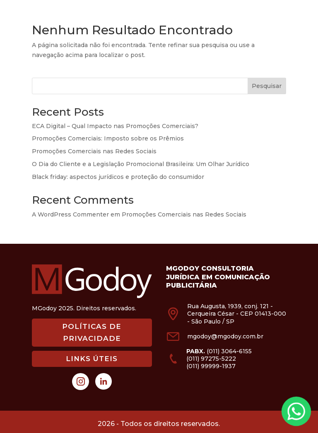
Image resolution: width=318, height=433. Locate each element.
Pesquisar (267, 86)
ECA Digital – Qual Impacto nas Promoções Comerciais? (115, 126)
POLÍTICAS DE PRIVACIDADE (91, 332)
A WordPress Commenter (70, 214)
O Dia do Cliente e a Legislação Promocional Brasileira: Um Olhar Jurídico (140, 164)
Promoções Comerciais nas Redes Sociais (94, 151)
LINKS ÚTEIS (92, 358)
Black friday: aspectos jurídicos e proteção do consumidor (118, 177)
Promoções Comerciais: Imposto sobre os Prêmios (108, 138)
